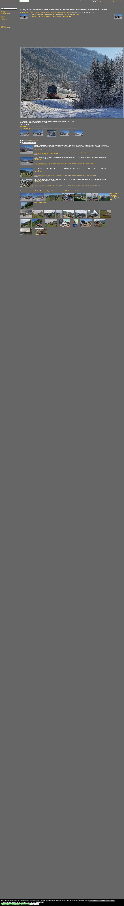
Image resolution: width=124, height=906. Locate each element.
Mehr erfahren (39, 902)
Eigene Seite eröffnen (117, 1)
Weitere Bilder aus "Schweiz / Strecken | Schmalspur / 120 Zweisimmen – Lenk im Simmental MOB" (49, 191)
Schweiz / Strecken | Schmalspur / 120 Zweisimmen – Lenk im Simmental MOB (55, 14)
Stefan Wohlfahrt (24, 126)
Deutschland (3, 11)
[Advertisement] (25, 25)
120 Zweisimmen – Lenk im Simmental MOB (58, 12)
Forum (21, 0)
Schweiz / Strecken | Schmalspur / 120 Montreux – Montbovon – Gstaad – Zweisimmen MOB (53, 152)
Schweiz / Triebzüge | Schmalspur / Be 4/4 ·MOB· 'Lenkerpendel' (51, 16)
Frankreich (3, 12)
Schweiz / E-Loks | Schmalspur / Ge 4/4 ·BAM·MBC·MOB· (46, 153)
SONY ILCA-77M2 (27, 128)
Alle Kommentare (33, 140)
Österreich (3, 16)
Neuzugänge (4, 23)
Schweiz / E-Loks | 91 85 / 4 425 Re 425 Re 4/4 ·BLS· (46, 185)
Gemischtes (3, 25)
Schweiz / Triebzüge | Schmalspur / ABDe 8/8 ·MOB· (69, 185)
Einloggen (99, 1)
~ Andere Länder (4, 19)
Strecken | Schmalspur (41, 12)
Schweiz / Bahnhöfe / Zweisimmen (51, 186)
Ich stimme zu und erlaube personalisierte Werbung (15, 904)
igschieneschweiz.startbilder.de (7, 1)
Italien (2, 15)
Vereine (2, 18)
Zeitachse (3, 26)
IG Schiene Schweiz (5, 13)
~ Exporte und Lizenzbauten (7, 21)
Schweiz (33, 12)
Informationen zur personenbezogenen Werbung (101, 900)
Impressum (26, 0)
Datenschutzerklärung (5, 27)
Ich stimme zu (34, 904)
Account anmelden (107, 1)
